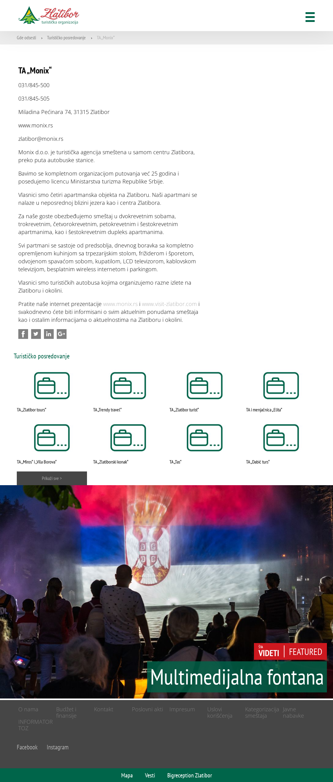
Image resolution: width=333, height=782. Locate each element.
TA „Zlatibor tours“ (31, 410)
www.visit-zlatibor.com (169, 303)
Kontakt (103, 709)
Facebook (27, 747)
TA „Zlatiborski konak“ (110, 462)
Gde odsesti (26, 37)
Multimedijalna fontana (237, 679)
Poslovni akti (147, 709)
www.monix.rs (120, 303)
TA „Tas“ (175, 462)
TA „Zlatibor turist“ (184, 410)
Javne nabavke (293, 712)
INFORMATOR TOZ (35, 725)
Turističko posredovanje (66, 37)
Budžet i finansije (66, 712)
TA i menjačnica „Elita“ (264, 410)
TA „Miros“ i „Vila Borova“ (37, 462)
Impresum (182, 709)
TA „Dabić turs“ (258, 462)
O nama (28, 709)
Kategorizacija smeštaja (262, 712)
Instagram (58, 747)
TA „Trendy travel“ (107, 410)
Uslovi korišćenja (220, 712)
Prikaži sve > (52, 478)
